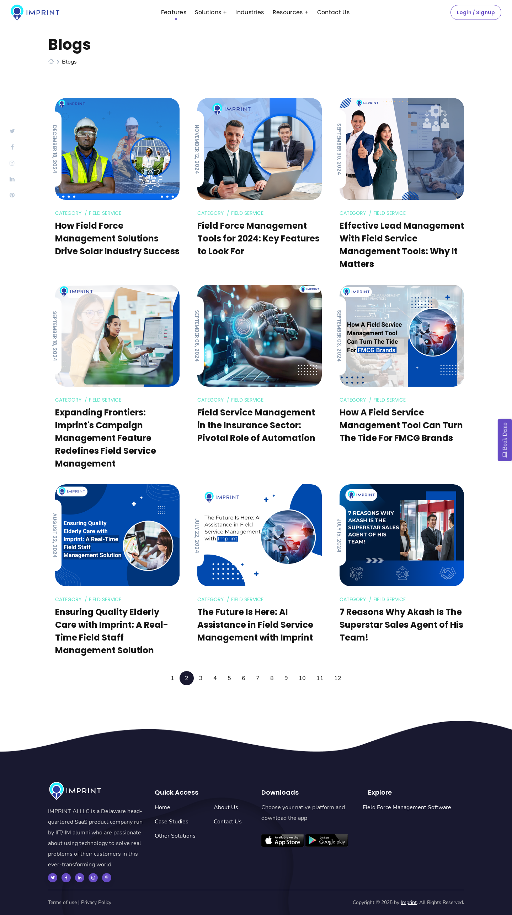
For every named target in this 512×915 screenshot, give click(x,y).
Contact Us (228, 822)
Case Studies (171, 822)
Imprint (409, 902)
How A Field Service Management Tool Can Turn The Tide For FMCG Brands (401, 425)
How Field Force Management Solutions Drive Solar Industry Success (117, 238)
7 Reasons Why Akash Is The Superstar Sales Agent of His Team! (401, 624)
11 (320, 678)
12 (337, 678)
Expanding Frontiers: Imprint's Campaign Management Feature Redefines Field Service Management (105, 438)
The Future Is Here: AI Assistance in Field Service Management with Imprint (255, 624)
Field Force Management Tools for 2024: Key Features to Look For (258, 238)
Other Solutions (175, 836)
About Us (226, 807)
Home (162, 807)
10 (302, 678)
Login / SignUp (476, 12)
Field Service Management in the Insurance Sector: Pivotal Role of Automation (256, 425)
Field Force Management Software (407, 807)
